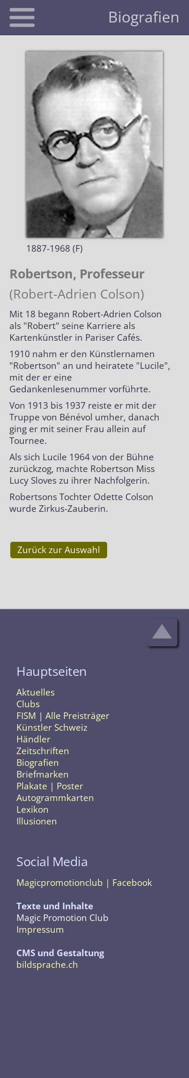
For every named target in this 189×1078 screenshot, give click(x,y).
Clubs (28, 704)
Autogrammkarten (55, 798)
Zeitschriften (42, 751)
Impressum (40, 929)
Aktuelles (35, 692)
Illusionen (36, 821)
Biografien (37, 762)
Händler (33, 739)
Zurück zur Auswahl (58, 550)
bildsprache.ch (47, 964)
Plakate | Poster (49, 786)
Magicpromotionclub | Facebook (84, 882)
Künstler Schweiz (51, 727)
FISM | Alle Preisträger (62, 716)
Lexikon (32, 809)
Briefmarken (42, 774)
